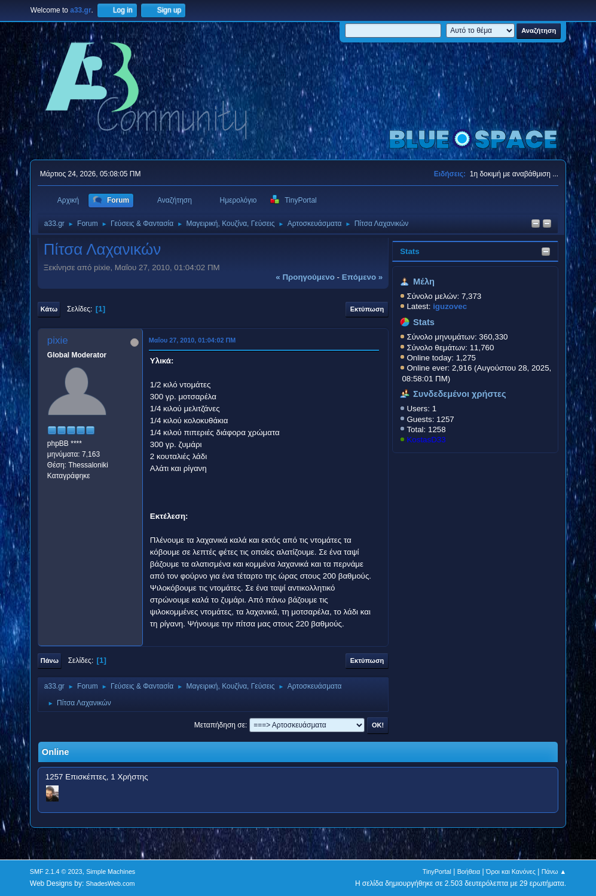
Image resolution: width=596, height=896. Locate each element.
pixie (57, 340)
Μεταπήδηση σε (219, 725)
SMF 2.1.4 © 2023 (56, 871)
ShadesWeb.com (110, 883)
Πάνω (50, 660)
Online (55, 752)
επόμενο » (362, 277)
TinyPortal (437, 871)
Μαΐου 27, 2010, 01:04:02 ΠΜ (192, 340)
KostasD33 (425, 439)
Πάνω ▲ (554, 871)
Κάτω (49, 309)
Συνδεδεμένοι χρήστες (459, 394)
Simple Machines (110, 871)
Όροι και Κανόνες (511, 871)
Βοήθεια (469, 871)
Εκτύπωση (367, 309)
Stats (410, 251)
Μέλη (424, 281)
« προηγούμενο (305, 277)
